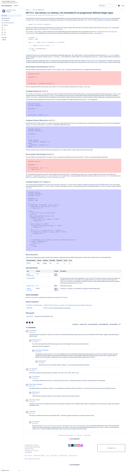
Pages (27, 9)
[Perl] (11, 34)
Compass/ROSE (31, 278)
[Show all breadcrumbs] (31, 10)
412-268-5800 (28, 452)
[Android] (11, 25)
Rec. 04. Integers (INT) (38, 9)
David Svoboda (32, 330)
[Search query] (107, 5)
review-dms (75, 324)
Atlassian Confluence (67, 435)
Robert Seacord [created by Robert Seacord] (33, 15)
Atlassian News (87, 435)
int (119, 324)
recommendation (113, 324)
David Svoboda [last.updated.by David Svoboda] (47, 15)
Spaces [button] (16, 5)
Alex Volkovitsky (33, 368)
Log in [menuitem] (122, 5)
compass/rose (83, 324)
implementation (105, 18)
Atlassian (74, 439)
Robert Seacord (36, 392)
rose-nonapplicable (93, 324)
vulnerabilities (34, 297)
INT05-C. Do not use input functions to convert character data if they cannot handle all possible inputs (64, 425)
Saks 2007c (30, 316)
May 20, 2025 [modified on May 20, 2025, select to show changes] (54, 15)
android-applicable (103, 324)
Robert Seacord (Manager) (41, 350)
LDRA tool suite (30, 285)
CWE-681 (46, 308)
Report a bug (79, 435)
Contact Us (111, 448)
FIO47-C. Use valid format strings (54, 29)
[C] (11, 27)
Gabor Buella (32, 411)
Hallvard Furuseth (36, 340)
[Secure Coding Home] (11, 23)
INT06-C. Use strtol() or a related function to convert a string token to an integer (45, 177)
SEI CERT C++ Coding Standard (34, 305)
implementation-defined (93, 60)
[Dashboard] (11, 20)
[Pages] (11, 15)
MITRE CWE (30, 308)
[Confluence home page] (7, 5)
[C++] (11, 30)
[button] (119, 5)
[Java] (11, 32)
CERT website (64, 297)
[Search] (100, 5)
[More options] (122, 10)
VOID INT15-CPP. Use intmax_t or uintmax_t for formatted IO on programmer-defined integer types (68, 305)
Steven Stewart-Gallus (34, 399)
